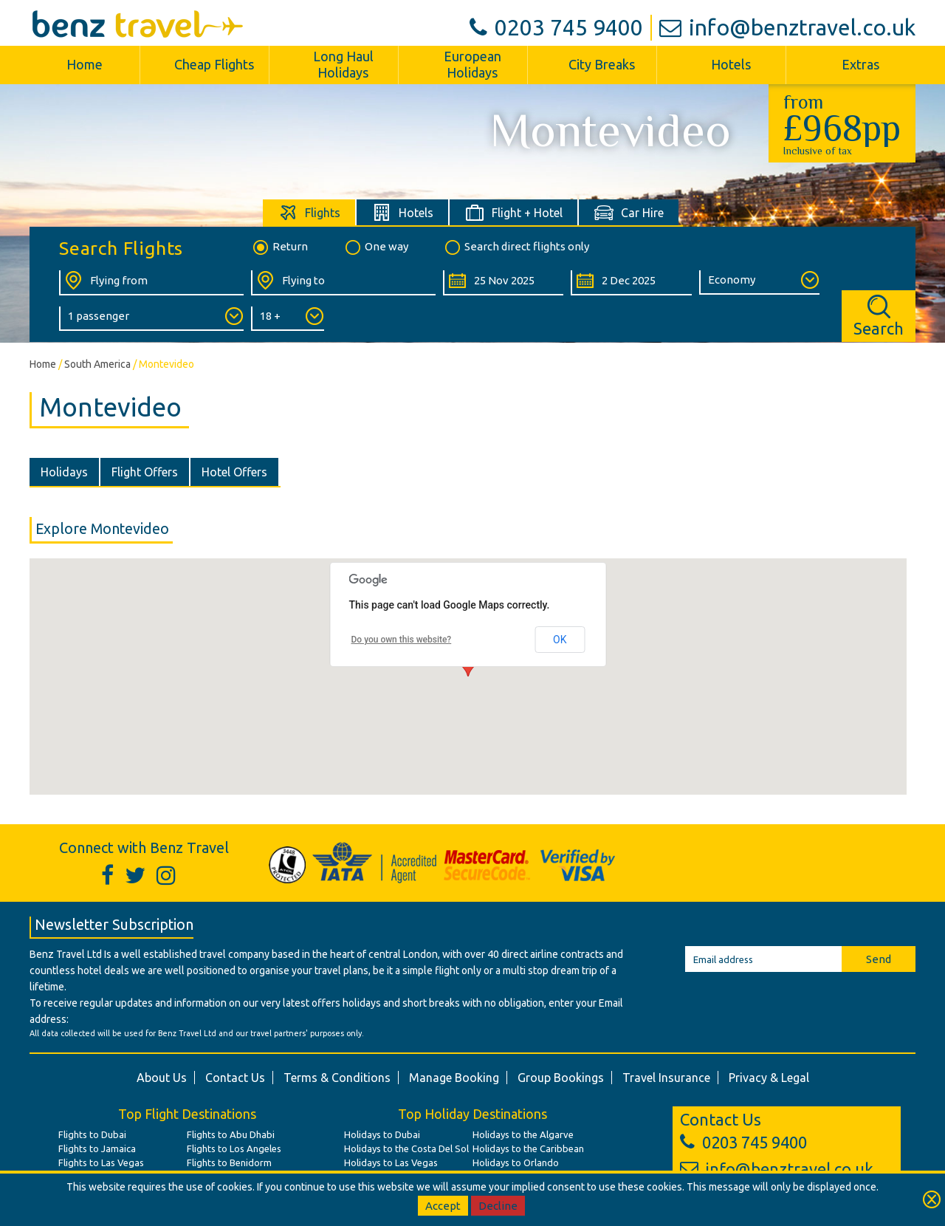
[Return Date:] (631, 282)
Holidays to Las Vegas (391, 1162)
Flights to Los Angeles (234, 1148)
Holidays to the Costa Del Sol (406, 1148)
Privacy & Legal (769, 1077)
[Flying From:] (151, 282)
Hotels (731, 64)
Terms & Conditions (337, 1077)
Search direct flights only (516, 247)
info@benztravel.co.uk (787, 27)
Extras (860, 64)
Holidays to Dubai (382, 1134)
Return (279, 247)
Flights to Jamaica (97, 1148)
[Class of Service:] (759, 282)
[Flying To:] (343, 282)
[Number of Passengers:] (151, 318)
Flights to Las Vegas (101, 1162)
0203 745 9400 (556, 27)
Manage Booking (454, 1077)
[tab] (310, 212)
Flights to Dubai (92, 1134)
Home (84, 64)
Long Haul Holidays (343, 64)
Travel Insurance (666, 1077)
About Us (162, 1077)
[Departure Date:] (503, 282)
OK (559, 639)
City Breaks (601, 64)
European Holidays (472, 64)
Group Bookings (561, 1077)
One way (375, 247)
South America (97, 364)
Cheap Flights (214, 64)
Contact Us (235, 1077)
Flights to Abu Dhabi (231, 1134)
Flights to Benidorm (229, 1162)
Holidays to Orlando (515, 1162)
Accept (443, 1205)
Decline (498, 1205)
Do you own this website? (401, 639)
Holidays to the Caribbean (528, 1148)
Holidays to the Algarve (523, 1134)
